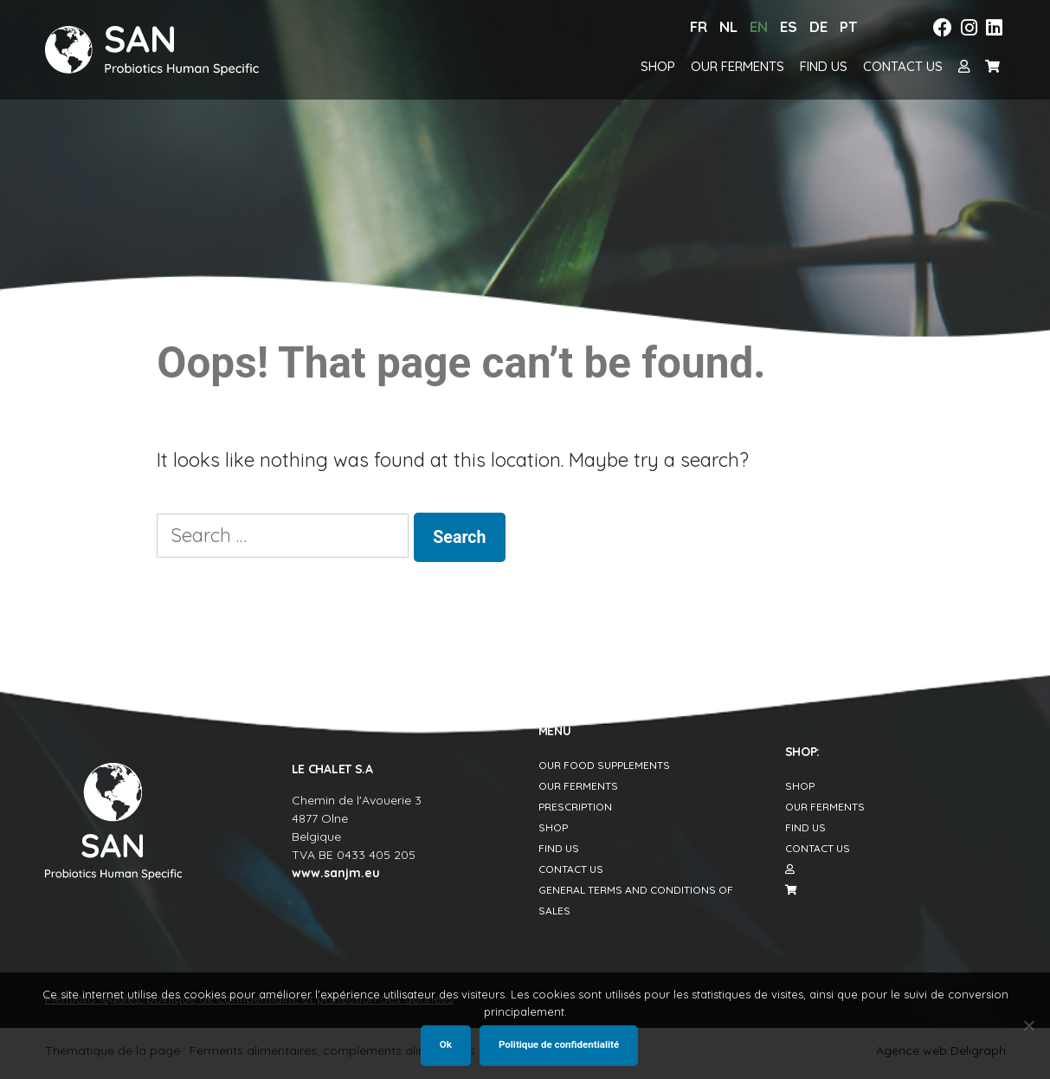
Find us (823, 66)
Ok (446, 1044)
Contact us (903, 66)
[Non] (1028, 1025)
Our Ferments (737, 66)
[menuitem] (698, 27)
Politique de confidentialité (559, 1044)
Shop (658, 66)
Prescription (575, 806)
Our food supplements (604, 765)
